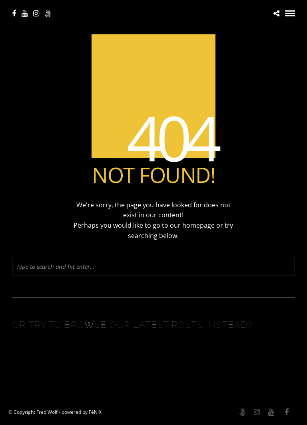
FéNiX (95, 412)
